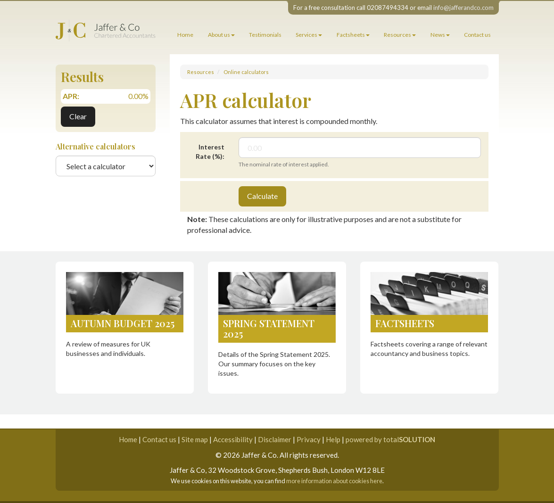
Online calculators (246, 72)
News (440, 34)
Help (333, 439)
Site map (195, 439)
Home (185, 34)
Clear (78, 116)
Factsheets (353, 34)
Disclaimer (274, 439)
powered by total (390, 439)
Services (309, 34)
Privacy (309, 439)
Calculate (262, 195)
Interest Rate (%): (210, 151)
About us (221, 34)
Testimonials (265, 34)
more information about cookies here (334, 481)
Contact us (477, 34)
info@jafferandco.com (463, 7)
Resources (400, 34)
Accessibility (233, 439)
